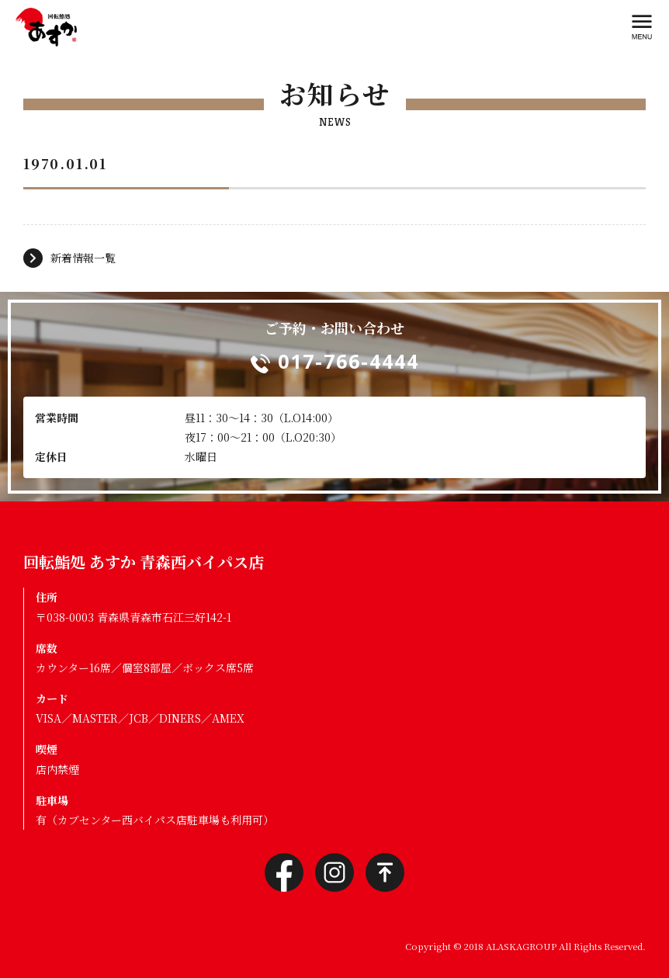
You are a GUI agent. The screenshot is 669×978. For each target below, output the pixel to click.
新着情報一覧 (83, 257)
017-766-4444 (348, 361)
